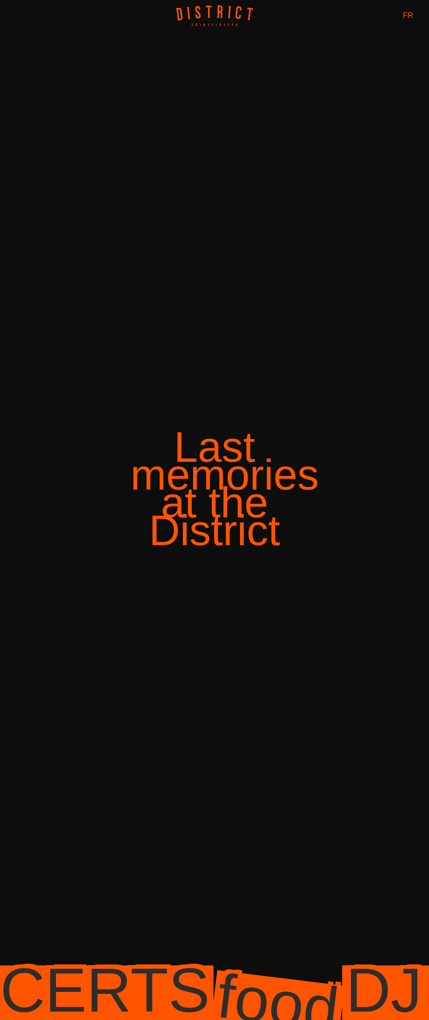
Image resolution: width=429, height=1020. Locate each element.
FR (408, 15)
